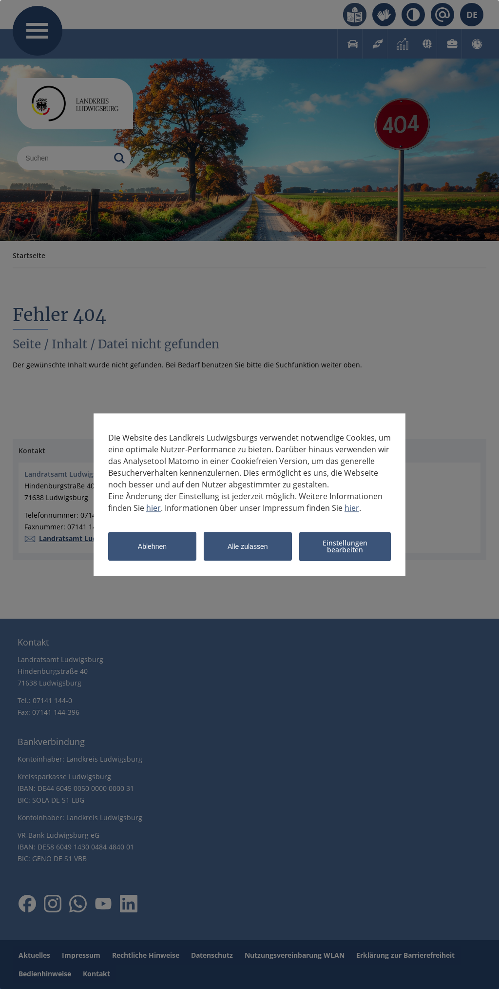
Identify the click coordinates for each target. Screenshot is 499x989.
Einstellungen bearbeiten (345, 546)
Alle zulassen (248, 547)
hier (153, 508)
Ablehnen (152, 547)
